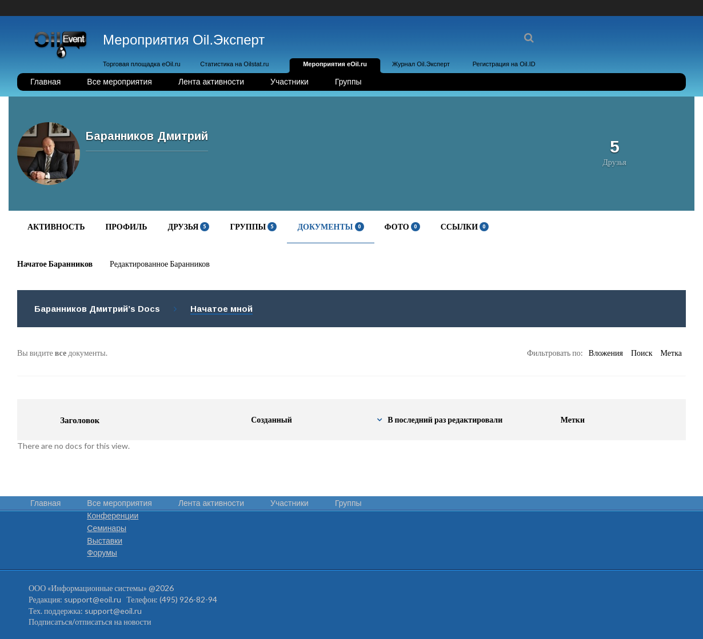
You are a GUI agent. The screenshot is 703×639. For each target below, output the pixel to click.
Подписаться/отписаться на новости (90, 621)
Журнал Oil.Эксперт (421, 64)
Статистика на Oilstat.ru (234, 64)
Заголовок (79, 420)
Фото (402, 226)
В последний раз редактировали (445, 419)
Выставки (104, 540)
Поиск (642, 352)
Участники (289, 81)
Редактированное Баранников (160, 263)
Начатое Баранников (55, 263)
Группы (348, 81)
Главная (45, 81)
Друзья (189, 226)
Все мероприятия (119, 81)
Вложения (606, 352)
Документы (330, 226)
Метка (671, 352)
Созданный (271, 419)
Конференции (112, 515)
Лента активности (211, 81)
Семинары (106, 528)
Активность (56, 226)
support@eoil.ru (92, 599)
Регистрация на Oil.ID (504, 64)
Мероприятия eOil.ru (335, 64)
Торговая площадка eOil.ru (142, 64)
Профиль (126, 226)
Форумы (102, 552)
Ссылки (465, 226)
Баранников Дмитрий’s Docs (97, 309)
